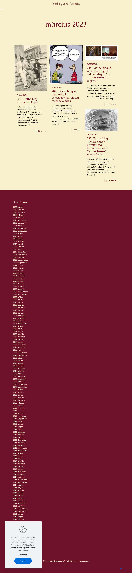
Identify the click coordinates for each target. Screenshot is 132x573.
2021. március (19, 368)
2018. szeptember (20, 448)
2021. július (18, 358)
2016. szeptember (20, 509)
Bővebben (42, 131)
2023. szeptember (20, 292)
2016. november (19, 503)
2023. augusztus (20, 294)
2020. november (19, 379)
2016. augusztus (20, 511)
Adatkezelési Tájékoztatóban (23, 548)
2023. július (18, 297)
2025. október (18, 225)
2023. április (18, 305)
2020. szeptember (20, 384)
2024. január (18, 281)
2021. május (18, 363)
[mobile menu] (2, 10)
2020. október (18, 382)
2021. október (18, 350)
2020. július (18, 389)
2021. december (19, 344)
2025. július (18, 233)
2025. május (18, 239)
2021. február (18, 371)
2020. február (18, 403)
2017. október (18, 477)
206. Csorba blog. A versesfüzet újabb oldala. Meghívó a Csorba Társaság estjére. (99, 74)
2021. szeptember (20, 352)
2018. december (19, 440)
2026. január (18, 217)
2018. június (18, 456)
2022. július (18, 326)
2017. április (18, 490)
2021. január (18, 374)
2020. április (18, 397)
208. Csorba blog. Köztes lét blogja (27, 100)
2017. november (19, 474)
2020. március (19, 400)
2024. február (18, 278)
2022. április (18, 334)
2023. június (18, 299)
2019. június (18, 424)
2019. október (18, 413)
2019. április (18, 429)
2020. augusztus (20, 387)
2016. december (19, 501)
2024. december (19, 252)
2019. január (18, 437)
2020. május (18, 395)
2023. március (19, 307)
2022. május (18, 331)
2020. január (18, 405)
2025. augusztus (20, 231)
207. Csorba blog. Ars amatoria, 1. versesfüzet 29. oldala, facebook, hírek (65, 96)
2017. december (19, 471)
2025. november (19, 223)
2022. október (18, 321)
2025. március (19, 244)
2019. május (18, 426)
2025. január (18, 249)
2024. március (19, 276)
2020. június (18, 392)
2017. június (18, 485)
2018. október (18, 445)
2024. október (19, 257)
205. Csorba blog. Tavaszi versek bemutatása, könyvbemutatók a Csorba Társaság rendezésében (98, 146)
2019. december (19, 408)
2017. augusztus (20, 482)
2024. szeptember (20, 260)
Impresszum (84, 561)
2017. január (18, 498)
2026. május (18, 207)
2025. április (18, 241)
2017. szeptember (20, 479)
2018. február (18, 466)
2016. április (18, 519)
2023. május (18, 302)
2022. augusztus (20, 323)
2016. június (18, 514)
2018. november (19, 442)
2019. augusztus (20, 419)
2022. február (18, 339)
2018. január (18, 469)
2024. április (18, 273)
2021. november (19, 347)
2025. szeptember (20, 228)
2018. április (18, 461)
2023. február (18, 310)
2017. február (18, 495)
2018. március (19, 464)
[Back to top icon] (121, 568)
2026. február (18, 215)
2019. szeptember (20, 416)
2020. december (19, 376)
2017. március (19, 493)
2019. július (18, 421)
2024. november (20, 254)
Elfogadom (23, 561)
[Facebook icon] (65, 565)
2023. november (19, 286)
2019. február (18, 434)
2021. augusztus (20, 355)
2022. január (18, 342)
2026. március (19, 212)
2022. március (19, 337)
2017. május (18, 487)
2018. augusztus (20, 450)
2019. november (19, 411)
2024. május (18, 270)
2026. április (18, 209)
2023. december (19, 284)
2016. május (18, 516)
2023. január (18, 313)
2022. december (19, 315)
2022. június (18, 329)
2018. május (18, 458)
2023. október (18, 289)
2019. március (19, 432)
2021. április (18, 366)
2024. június (18, 268)
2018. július (18, 453)
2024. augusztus (20, 262)
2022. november (19, 318)
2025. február (18, 247)
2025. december (19, 220)
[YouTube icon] (67, 565)
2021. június (18, 360)
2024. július (18, 265)
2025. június (18, 236)
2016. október (18, 506)
